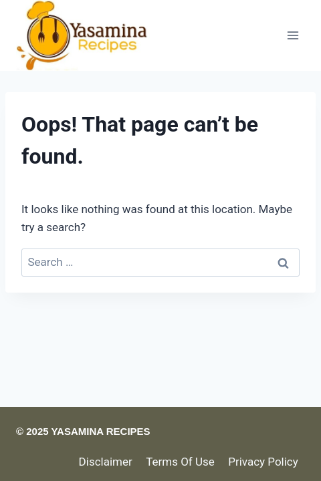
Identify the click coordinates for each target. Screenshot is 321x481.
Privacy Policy (263, 461)
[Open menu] (292, 35)
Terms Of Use (180, 461)
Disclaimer (105, 461)
